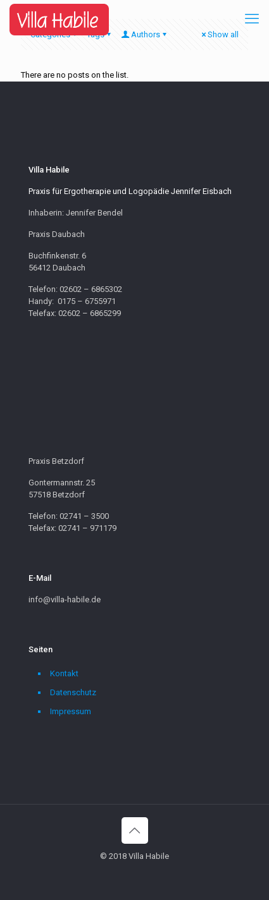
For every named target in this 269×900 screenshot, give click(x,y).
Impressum (70, 711)
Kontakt (64, 673)
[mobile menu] (252, 19)
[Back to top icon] (135, 830)
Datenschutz (73, 692)
